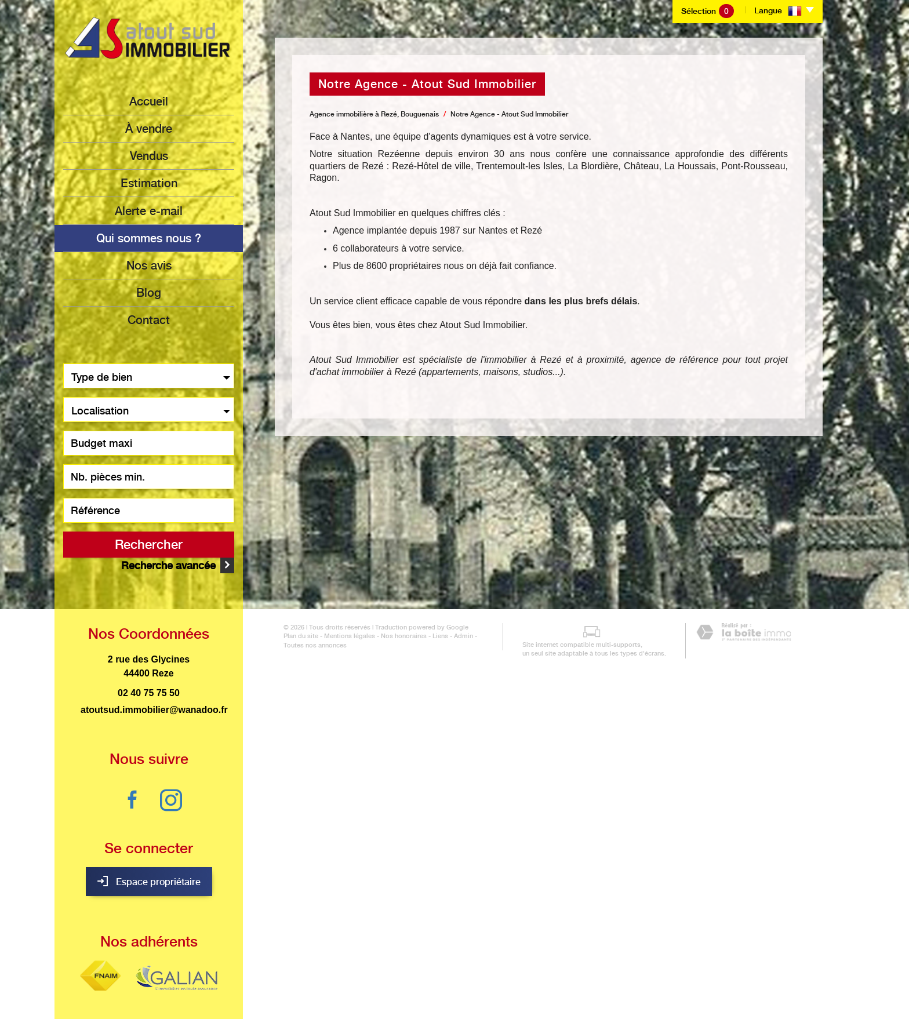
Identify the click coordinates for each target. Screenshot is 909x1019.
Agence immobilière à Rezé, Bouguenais (374, 114)
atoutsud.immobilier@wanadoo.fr (154, 697)
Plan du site (292, 1003)
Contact (149, 319)
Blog (148, 292)
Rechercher (149, 543)
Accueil (148, 101)
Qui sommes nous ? (148, 238)
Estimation (149, 183)
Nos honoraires (395, 1003)
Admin (454, 1003)
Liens (431, 1003)
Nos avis (149, 265)
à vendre (148, 129)
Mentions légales (340, 1003)
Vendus (149, 156)
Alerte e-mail (149, 210)
